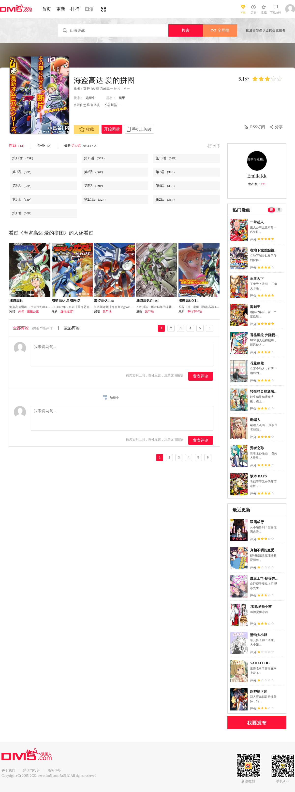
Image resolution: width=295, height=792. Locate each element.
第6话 (22, 186)
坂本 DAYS (258, 476)
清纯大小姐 (258, 635)
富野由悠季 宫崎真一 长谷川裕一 (106, 89)
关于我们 (8, 770)
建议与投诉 (31, 770)
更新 (60, 9)
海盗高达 (16, 301)
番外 (45, 145)
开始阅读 (112, 129)
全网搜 (220, 30)
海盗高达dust (104, 301)
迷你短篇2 (67, 311)
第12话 (76, 146)
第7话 (166, 172)
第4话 (166, 186)
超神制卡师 (258, 691)
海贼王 (255, 307)
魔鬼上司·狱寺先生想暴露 (269, 578)
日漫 (89, 9)
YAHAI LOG (260, 663)
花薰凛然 (257, 363)
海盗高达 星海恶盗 (66, 301)
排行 (75, 9)
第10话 (167, 158)
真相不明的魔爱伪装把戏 (269, 550)
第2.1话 (95, 199)
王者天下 (257, 278)
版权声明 (54, 770)
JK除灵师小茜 (261, 607)
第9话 (22, 172)
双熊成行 (257, 522)
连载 (17, 145)
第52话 (107, 311)
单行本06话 (194, 311)
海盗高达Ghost (147, 301)
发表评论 (200, 376)
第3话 (22, 199)
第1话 (22, 213)
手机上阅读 (142, 129)
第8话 (94, 172)
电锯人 (255, 420)
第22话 (149, 311)
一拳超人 (257, 222)
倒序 (216, 146)
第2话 (166, 199)
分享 (279, 127)
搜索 (186, 30)
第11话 (95, 158)
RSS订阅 (257, 127)
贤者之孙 (257, 448)
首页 (46, 9)
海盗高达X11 (188, 301)
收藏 (86, 129)
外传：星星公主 (28, 311)
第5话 (94, 186)
